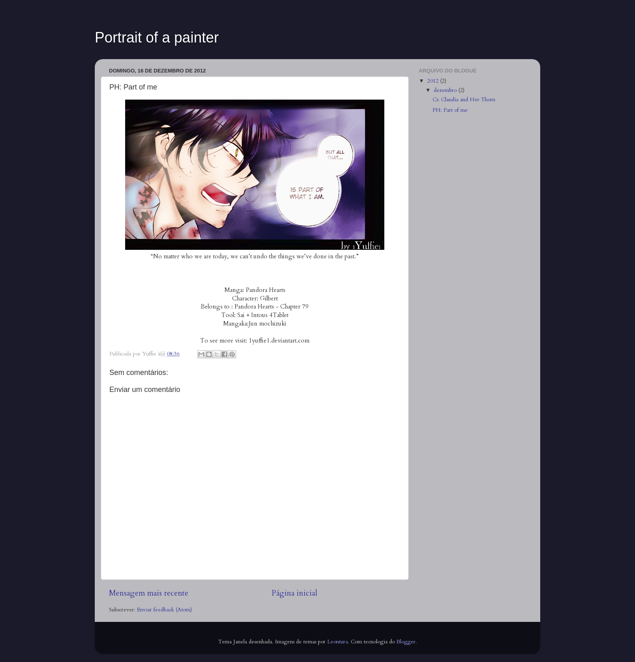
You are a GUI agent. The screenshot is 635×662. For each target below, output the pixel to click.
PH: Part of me (450, 110)
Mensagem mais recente (148, 593)
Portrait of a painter (157, 37)
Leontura (337, 641)
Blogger (406, 641)
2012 (433, 81)
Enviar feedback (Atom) (164, 609)
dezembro (446, 90)
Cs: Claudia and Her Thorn (464, 99)
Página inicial (294, 593)
